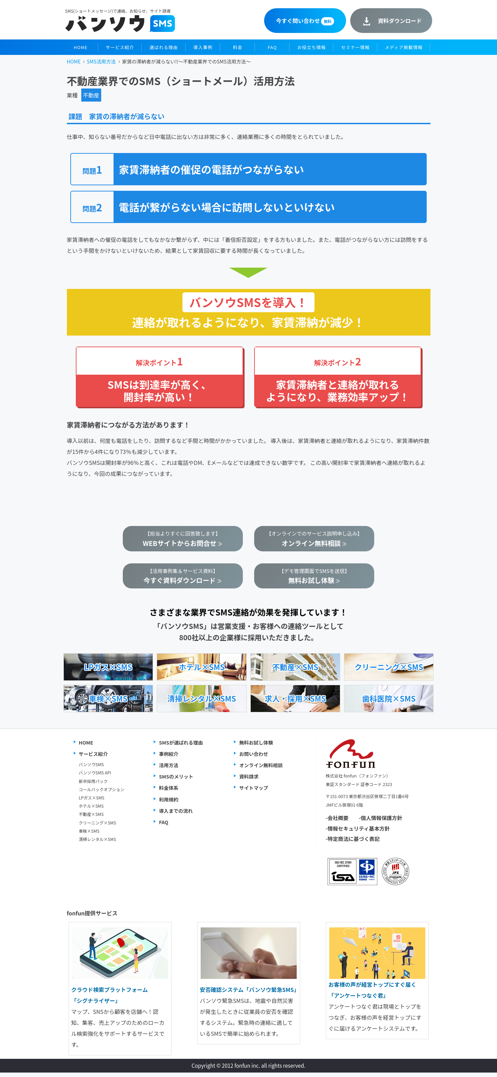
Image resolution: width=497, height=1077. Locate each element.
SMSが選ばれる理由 (181, 746)
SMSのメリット (176, 780)
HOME (81, 47)
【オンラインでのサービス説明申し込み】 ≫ (314, 540)
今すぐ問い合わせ (305, 20)
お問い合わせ (253, 758)
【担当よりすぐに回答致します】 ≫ (182, 540)
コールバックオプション (102, 793)
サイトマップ (253, 792)
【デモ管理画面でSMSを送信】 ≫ (314, 579)
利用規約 (168, 803)
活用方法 (168, 769)
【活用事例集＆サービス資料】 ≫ (182, 579)
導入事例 (202, 47)
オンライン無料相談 (261, 769)
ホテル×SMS (91, 810)
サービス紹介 (120, 47)
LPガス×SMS (92, 802)
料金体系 (168, 792)
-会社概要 (337, 822)
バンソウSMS (91, 769)
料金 (237, 47)
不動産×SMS (91, 818)
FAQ (272, 47)
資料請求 (248, 780)
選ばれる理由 (164, 47)
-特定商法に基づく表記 (353, 843)
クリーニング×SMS (97, 827)
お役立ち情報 (311, 47)
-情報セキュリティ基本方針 (358, 832)
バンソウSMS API (95, 777)
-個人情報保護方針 (380, 822)
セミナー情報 (355, 47)
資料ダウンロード (400, 20)
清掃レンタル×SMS (97, 843)
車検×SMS (89, 835)
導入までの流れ (176, 814)
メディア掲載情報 (404, 47)
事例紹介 (168, 758)
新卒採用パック (93, 785)
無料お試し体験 (256, 746)
